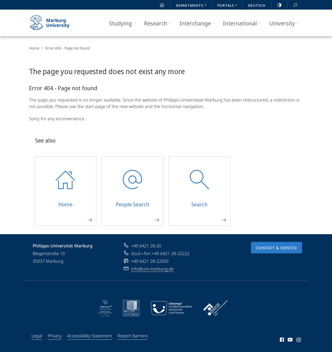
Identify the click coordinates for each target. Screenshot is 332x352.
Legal (36, 336)
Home (34, 48)
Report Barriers (133, 336)
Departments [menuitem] (192, 6)
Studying (124, 23)
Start (159, 5)
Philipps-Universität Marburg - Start (55, 23)
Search (293, 5)
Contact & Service (276, 248)
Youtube (290, 340)
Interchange (198, 23)
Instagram (299, 340)
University (285, 23)
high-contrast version (276, 5)
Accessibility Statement (89, 336)
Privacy (54, 336)
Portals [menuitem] (228, 6)
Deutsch (256, 5)
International (243, 23)
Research (159, 23)
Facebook (281, 340)
